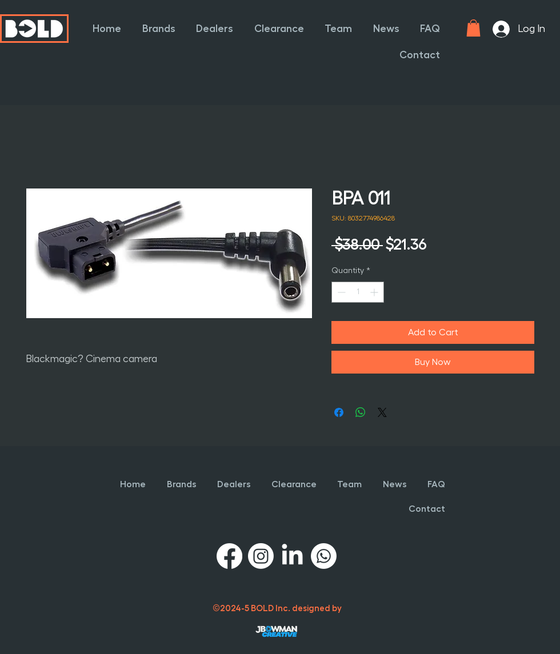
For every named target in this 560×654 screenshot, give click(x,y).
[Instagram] (261, 556)
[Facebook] (229, 556)
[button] (155, 28)
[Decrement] (340, 292)
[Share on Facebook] (339, 412)
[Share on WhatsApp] (360, 412)
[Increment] (375, 292)
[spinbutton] (357, 292)
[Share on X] (382, 412)
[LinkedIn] (292, 556)
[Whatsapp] (324, 556)
